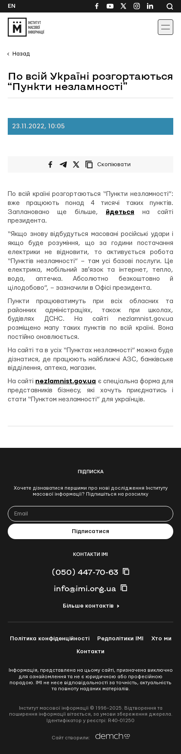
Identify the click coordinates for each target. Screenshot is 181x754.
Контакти (90, 652)
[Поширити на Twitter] (76, 164)
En (11, 6)
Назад (21, 54)
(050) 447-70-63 (85, 572)
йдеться (120, 212)
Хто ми (161, 639)
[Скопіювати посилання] (110, 164)
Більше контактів (88, 606)
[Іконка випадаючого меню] (165, 27)
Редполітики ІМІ (120, 639)
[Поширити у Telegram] (63, 164)
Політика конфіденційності (49, 639)
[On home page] (26, 27)
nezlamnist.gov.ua (65, 381)
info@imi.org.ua (85, 588)
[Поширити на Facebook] (50, 164)
